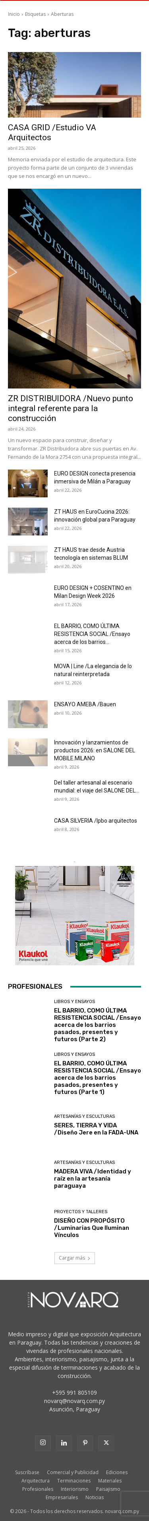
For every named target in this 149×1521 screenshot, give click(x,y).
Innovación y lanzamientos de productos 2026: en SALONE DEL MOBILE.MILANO (94, 750)
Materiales (110, 1480)
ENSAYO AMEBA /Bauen (85, 704)
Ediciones (117, 1472)
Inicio (14, 14)
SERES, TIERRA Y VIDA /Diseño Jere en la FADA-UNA (96, 1129)
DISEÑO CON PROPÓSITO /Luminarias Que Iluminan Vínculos (91, 1228)
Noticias (94, 1497)
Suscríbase (27, 1472)
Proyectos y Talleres (80, 1212)
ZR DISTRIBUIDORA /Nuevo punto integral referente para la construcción (70, 408)
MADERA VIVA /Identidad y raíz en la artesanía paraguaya (92, 1178)
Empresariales (62, 1497)
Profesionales (37, 1489)
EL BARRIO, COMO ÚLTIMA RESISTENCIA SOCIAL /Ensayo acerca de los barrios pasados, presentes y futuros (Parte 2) (97, 1025)
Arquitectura (35, 1480)
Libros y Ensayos (74, 1001)
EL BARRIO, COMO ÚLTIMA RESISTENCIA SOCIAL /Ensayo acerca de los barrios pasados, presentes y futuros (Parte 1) (97, 1078)
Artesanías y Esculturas (84, 1116)
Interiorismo (75, 1489)
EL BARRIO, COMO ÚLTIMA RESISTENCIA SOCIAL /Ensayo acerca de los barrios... (92, 634)
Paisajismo (108, 1489)
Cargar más (75, 1257)
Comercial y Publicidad (73, 1472)
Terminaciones (74, 1480)
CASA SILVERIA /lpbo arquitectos (95, 821)
